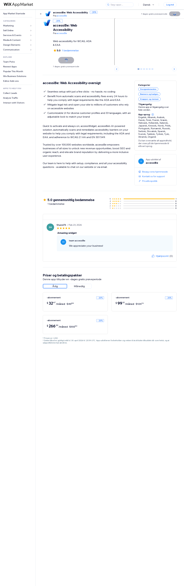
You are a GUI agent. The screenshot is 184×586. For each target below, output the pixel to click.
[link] (17, 13)
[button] (152, 114)
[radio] (55, 286)
